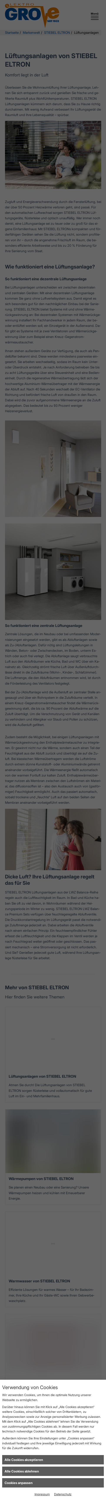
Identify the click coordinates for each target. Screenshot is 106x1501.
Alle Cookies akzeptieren (24, 1460)
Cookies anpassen (19, 1483)
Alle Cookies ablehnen (22, 1471)
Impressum (42, 1494)
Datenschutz (62, 1494)
